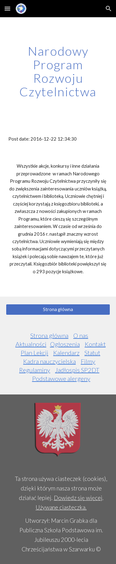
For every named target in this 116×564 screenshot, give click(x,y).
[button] (7, 8)
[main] (58, 71)
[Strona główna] (58, 309)
